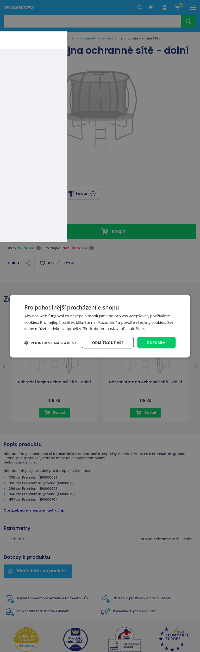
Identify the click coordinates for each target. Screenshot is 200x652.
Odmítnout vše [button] (107, 342)
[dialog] (100, 326)
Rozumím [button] (156, 342)
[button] (50, 343)
